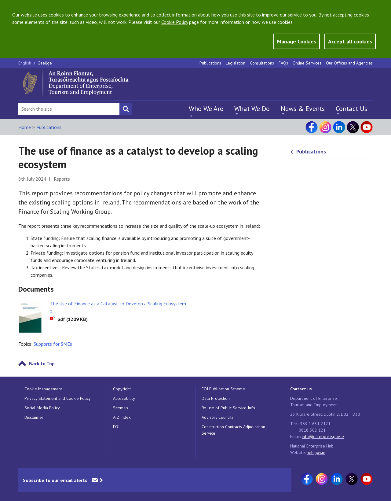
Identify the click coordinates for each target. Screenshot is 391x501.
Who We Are (206, 108)
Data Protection (216, 398)
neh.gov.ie (316, 452)
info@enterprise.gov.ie (323, 436)
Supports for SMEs (53, 344)
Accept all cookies (350, 41)
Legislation (235, 63)
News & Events (303, 108)
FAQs (283, 63)
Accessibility (124, 398)
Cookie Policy (174, 22)
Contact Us (351, 108)
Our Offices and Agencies (349, 63)
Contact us (301, 389)
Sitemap (120, 408)
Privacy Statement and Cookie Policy (57, 398)
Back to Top (42, 363)
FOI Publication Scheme (223, 389)
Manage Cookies (296, 41)
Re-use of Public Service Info (228, 408)
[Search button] (125, 109)
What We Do (252, 108)
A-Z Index (122, 417)
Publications (210, 63)
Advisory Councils (217, 417)
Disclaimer (33, 417)
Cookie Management (43, 389)
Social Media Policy (42, 408)
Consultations (262, 63)
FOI (116, 426)
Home (24, 127)
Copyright (122, 389)
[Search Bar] (68, 109)
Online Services (307, 63)
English (25, 63)
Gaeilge (45, 63)
